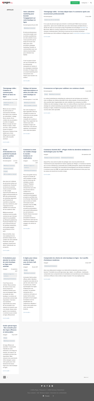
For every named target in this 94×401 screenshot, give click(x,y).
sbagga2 (25, 160)
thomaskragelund (27, 25)
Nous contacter (32, 393)
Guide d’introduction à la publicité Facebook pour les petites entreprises (9, 154)
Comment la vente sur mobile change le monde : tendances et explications (29, 154)
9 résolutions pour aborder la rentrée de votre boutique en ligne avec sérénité (9, 262)
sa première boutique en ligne (81, 33)
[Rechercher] (91, 3)
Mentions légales (44, 393)
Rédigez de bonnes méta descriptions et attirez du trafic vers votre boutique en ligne (30, 92)
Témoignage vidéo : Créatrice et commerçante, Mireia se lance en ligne (10, 92)
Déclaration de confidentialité (58, 393)
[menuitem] (75, 3)
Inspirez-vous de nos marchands (52, 19)
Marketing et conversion (29, 28)
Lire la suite (27, 81)
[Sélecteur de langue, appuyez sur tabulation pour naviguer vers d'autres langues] (47, 396)
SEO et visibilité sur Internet (30, 105)
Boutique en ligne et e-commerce (29, 166)
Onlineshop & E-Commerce (30, 170)
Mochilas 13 (83, 27)
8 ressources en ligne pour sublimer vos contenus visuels (64, 88)
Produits (5, 171)
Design (46, 94)
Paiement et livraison (8, 168)
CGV (38, 393)
